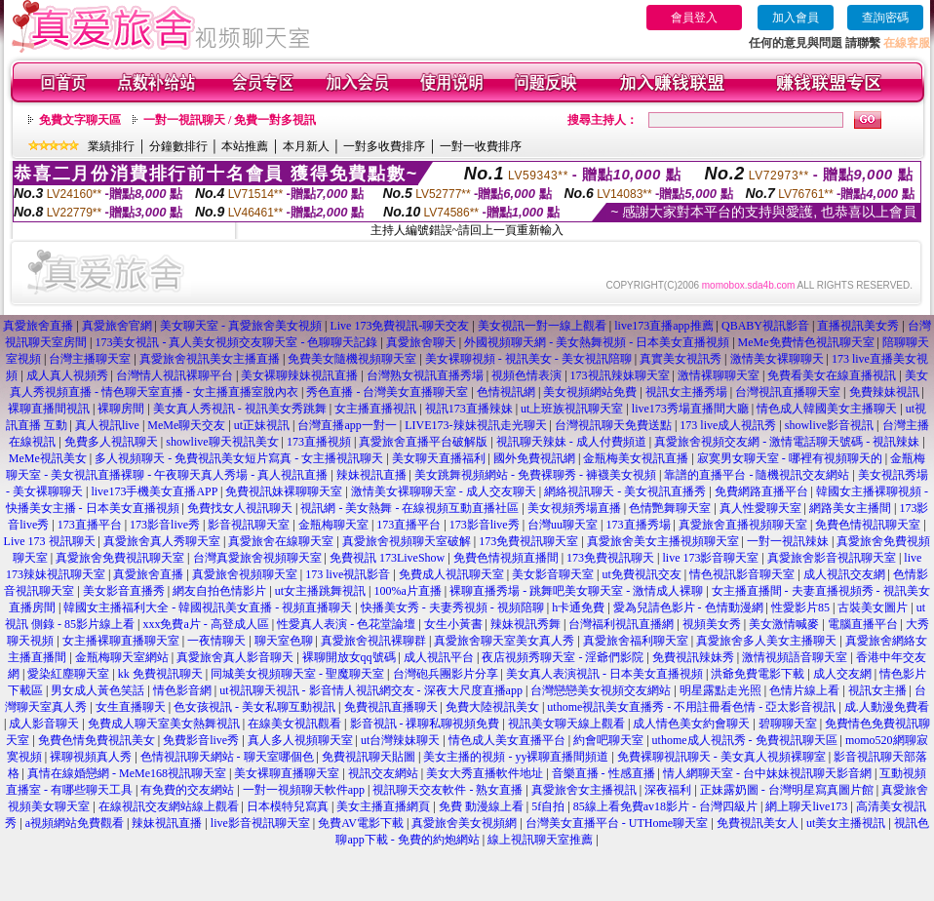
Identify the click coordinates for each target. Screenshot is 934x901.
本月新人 (306, 146)
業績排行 (111, 146)
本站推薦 (244, 146)
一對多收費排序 (384, 146)
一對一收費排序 (481, 146)
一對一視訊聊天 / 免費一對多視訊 (229, 120)
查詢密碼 (885, 17)
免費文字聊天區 (80, 120)
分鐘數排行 (178, 146)
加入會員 (795, 17)
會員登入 (694, 17)
